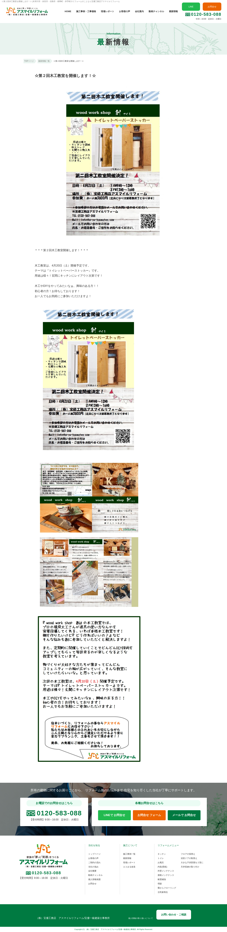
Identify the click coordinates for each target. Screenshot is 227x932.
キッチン (162, 854)
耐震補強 (162, 879)
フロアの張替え (188, 854)
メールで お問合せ (184, 815)
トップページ (94, 854)
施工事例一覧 (129, 854)
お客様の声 (124, 11)
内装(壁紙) (162, 867)
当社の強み (93, 867)
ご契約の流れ (94, 862)
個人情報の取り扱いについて (140, 918)
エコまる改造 (129, 867)
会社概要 (92, 871)
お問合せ (212, 6)
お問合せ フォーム (149, 815)
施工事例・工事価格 (86, 11)
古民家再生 (163, 892)
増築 (160, 884)
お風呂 (161, 862)
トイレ (161, 858)
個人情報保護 (94, 879)
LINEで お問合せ (114, 815)
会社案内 (139, 11)
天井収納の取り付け (190, 867)
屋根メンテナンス (166, 875)
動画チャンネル (156, 11)
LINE (191, 6)
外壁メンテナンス (166, 871)
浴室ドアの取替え (189, 858)
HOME (68, 11)
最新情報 (173, 11)
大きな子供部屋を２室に (192, 862)
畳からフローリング (167, 888)
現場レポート (107, 11)
